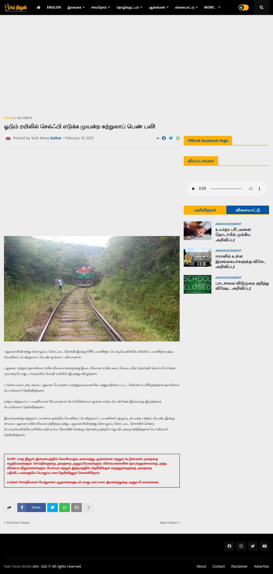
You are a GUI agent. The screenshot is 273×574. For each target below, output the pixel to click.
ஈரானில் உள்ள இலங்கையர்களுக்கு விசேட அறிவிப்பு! (240, 261)
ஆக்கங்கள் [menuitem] (157, 7)
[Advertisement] (92, 63)
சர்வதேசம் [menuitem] (99, 7)
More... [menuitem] (210, 7)
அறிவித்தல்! (205, 210)
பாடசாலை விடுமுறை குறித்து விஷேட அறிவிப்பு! (242, 286)
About (201, 566)
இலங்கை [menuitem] (74, 7)
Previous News (18, 522)
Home (9, 118)
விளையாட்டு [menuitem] (184, 7)
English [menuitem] (54, 7)
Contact (218, 566)
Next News (168, 522)
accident (24, 118)
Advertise (261, 566)
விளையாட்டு (248, 210)
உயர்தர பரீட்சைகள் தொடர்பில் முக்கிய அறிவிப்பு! (233, 234)
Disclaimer (239, 566)
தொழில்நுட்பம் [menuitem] (128, 7)
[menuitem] (39, 7)
